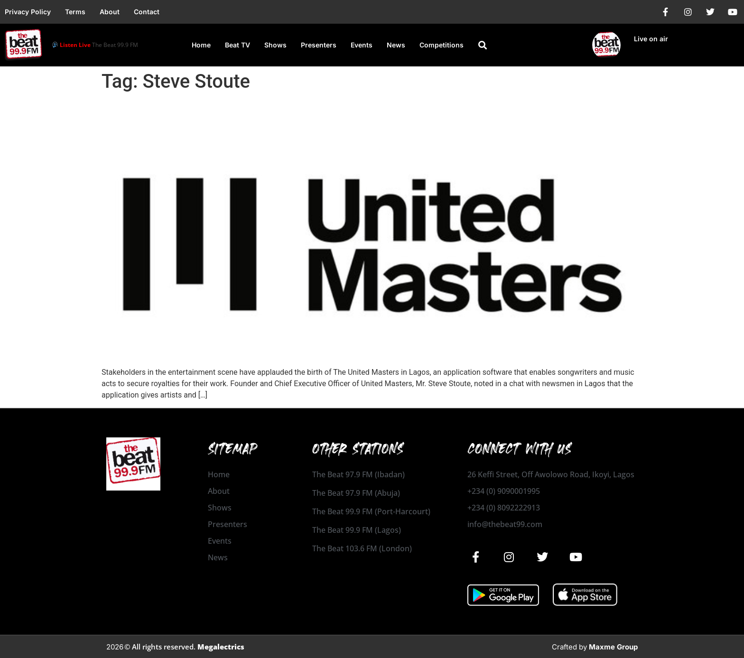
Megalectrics (220, 646)
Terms (75, 12)
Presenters (318, 45)
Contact (146, 12)
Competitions (441, 45)
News (396, 45)
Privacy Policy (28, 12)
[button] (482, 45)
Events (361, 45)
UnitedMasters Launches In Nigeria (221, 110)
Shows (275, 45)
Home (201, 45)
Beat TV (237, 45)
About (110, 12)
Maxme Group (613, 646)
